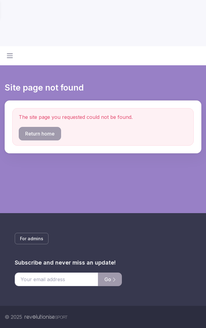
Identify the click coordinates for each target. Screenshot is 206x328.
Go (109, 279)
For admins (31, 238)
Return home (40, 134)
